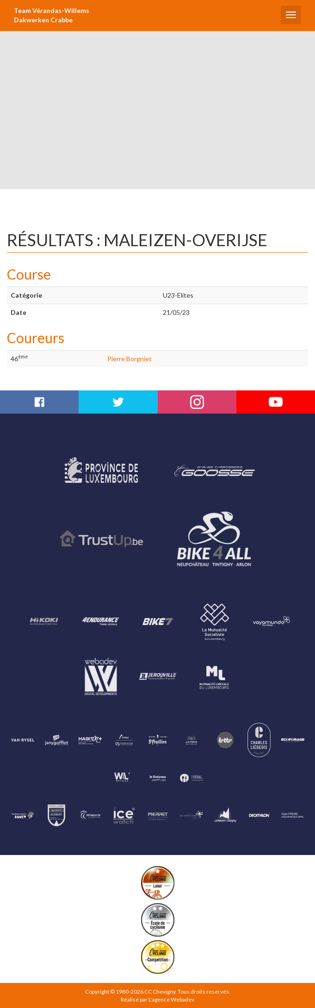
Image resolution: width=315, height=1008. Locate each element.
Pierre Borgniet (129, 359)
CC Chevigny (159, 991)
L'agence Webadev (171, 999)
